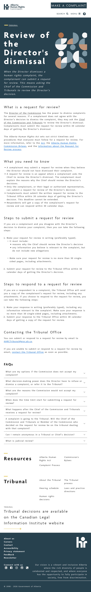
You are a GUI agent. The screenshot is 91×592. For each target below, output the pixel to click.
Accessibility (11, 548)
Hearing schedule (49, 488)
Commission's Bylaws (71, 459)
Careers (8, 542)
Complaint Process (49, 465)
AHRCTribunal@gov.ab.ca (18, 341)
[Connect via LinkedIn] (6, 568)
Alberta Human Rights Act (47, 459)
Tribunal (13, 25)
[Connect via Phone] (27, 568)
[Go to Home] (15, 7)
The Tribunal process (71, 482)
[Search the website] (62, 14)
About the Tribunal (50, 480)
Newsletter (10, 558)
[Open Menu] (76, 14)
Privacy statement (14, 551)
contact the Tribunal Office (28, 352)
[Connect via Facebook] (11, 568)
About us (9, 538)
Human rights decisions (46, 498)
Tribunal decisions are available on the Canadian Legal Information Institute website (36, 517)
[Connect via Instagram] (16, 568)
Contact (8, 545)
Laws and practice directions (74, 490)
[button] (45, 373)
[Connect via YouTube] (22, 568)
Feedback (9, 554)
